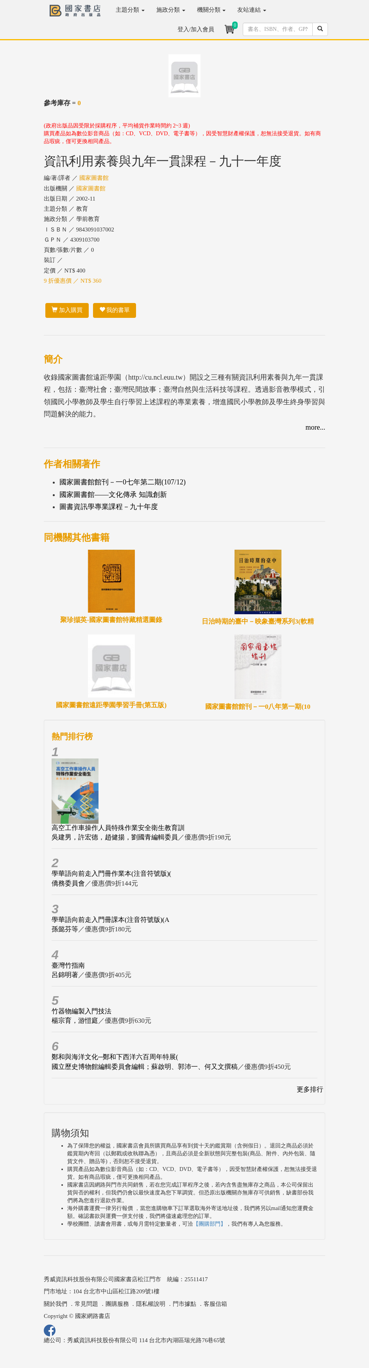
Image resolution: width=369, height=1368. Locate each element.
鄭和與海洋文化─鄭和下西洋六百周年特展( (115, 1057)
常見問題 (86, 1304)
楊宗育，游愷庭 (75, 1020)
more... (315, 427)
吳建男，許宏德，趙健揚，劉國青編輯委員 (115, 837)
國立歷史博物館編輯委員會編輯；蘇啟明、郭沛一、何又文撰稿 (145, 1066)
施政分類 (170, 10)
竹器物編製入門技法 (81, 1011)
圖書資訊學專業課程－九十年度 (108, 507)
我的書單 (114, 310)
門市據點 (184, 1304)
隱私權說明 (150, 1304)
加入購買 (67, 310)
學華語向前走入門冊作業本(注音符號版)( (111, 873)
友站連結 (251, 10)
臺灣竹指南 (68, 965)
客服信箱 (215, 1304)
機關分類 (211, 10)
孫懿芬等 (65, 929)
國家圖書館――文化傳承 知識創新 (113, 494)
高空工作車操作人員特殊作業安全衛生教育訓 (118, 828)
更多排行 (310, 1089)
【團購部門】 (209, 1224)
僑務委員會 (68, 883)
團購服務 (117, 1304)
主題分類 (130, 10)
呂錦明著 (65, 975)
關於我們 (55, 1304)
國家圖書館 (94, 178)
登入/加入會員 (195, 29)
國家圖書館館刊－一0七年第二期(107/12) (122, 482)
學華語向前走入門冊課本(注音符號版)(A (110, 919)
